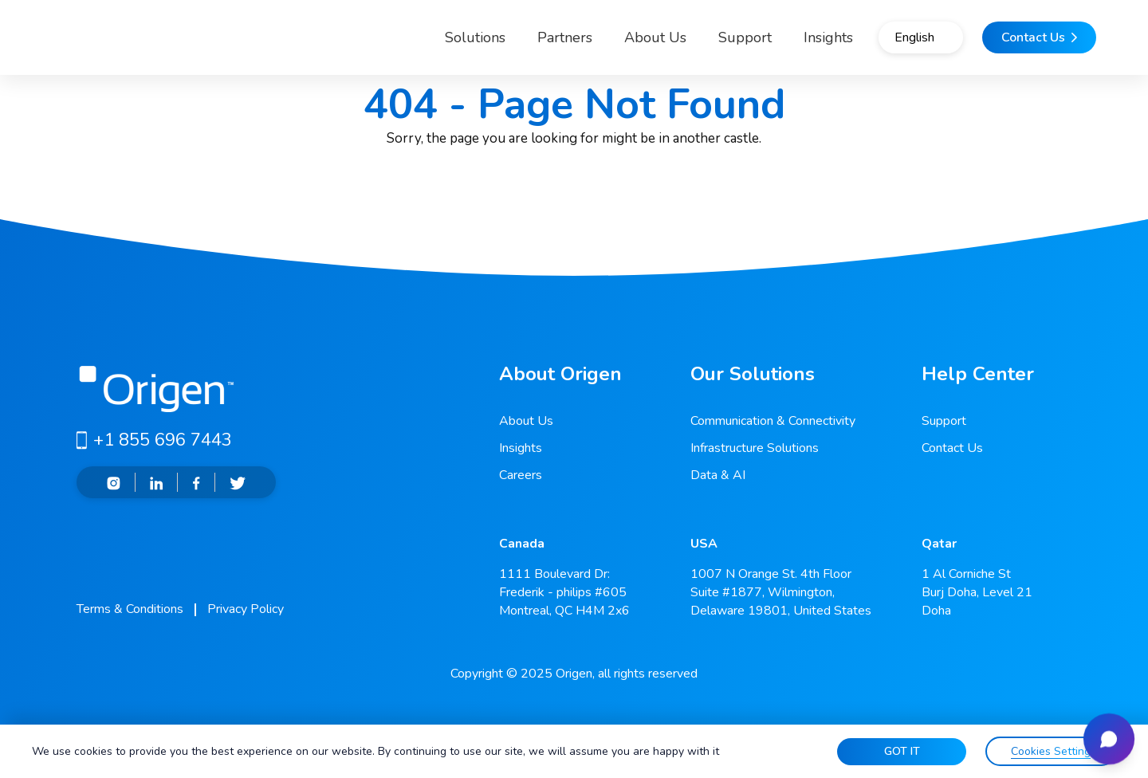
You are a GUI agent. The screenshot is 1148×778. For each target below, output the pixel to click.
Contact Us (952, 448)
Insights (520, 448)
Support (694, 43)
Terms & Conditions (130, 609)
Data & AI (717, 475)
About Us (604, 43)
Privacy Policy (245, 609)
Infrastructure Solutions (754, 448)
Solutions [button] (410, 43)
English (888, 44)
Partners (513, 43)
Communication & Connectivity (772, 421)
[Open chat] (1103, 733)
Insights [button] (777, 43)
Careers (520, 475)
